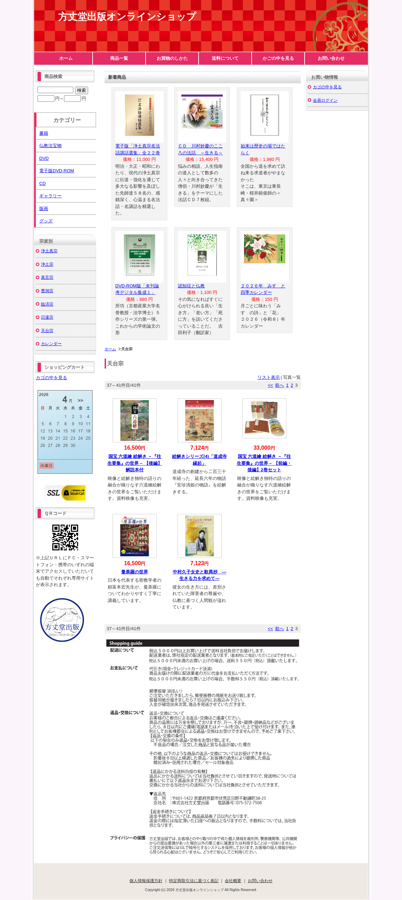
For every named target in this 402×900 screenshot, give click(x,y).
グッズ (46, 220)
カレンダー (51, 343)
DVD (44, 158)
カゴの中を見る (51, 377)
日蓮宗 (47, 317)
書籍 (43, 133)
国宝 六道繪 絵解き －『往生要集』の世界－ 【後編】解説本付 (134, 463)
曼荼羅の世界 (134, 571)
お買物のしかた (172, 58)
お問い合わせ (331, 58)
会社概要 (233, 880)
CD (42, 183)
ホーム (66, 58)
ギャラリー (50, 195)
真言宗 (47, 277)
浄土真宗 (49, 251)
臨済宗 (47, 304)
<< (270, 385)
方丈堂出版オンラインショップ (127, 16)
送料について (225, 58)
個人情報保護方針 (145, 880)
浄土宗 (47, 264)
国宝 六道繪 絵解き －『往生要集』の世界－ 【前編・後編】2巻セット (264, 463)
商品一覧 (119, 58)
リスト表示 (268, 377)
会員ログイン (325, 100)
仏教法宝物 (50, 145)
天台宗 (47, 330)
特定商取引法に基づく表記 (194, 880)
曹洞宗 (47, 290)
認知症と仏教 (191, 285)
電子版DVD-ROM (56, 170)
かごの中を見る (278, 58)
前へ (279, 385)
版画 (43, 208)
